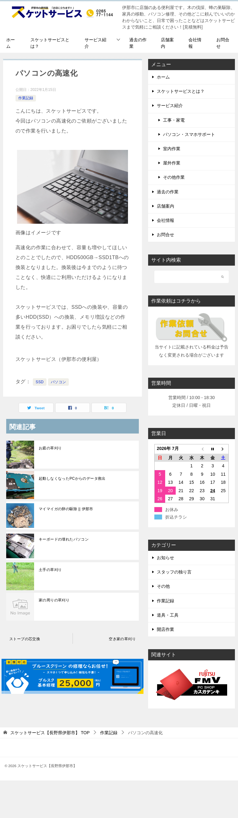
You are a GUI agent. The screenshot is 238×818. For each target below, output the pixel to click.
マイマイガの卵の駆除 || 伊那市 (66, 509)
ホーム (10, 43)
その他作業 (174, 177)
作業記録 (25, 98)
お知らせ (165, 557)
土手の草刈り (50, 570)
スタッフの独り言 (174, 571)
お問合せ (222, 43)
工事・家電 (174, 120)
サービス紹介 (95, 43)
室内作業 (171, 148)
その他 (163, 586)
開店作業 (165, 629)
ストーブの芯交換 (24, 639)
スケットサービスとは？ (49, 43)
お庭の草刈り (50, 448)
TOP (50, 732)
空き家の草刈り (122, 639)
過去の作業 (138, 43)
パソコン (58, 382)
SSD (40, 382)
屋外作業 (171, 162)
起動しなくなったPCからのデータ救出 (72, 478)
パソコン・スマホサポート (189, 134)
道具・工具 (167, 615)
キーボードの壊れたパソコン (64, 539)
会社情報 (194, 43)
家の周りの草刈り (54, 600)
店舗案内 (167, 43)
